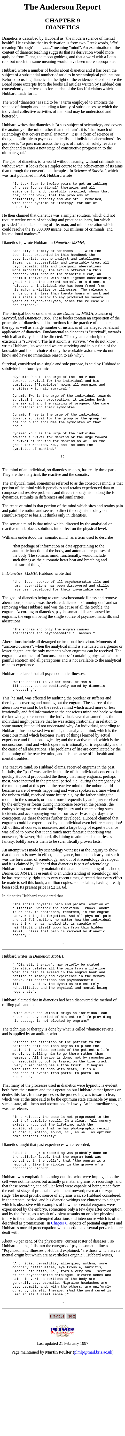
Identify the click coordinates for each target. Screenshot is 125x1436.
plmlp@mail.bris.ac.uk (93, 1429)
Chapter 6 (59, 1292)
